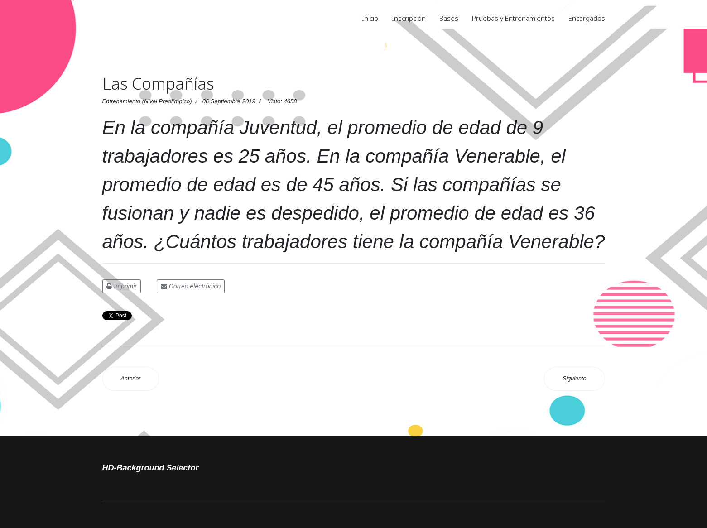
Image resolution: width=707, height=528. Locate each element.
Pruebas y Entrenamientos (513, 18)
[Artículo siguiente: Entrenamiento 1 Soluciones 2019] (574, 379)
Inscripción (409, 18)
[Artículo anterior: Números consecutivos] (130, 379)
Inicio (370, 18)
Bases (448, 18)
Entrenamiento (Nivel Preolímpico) (147, 101)
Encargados (586, 18)
